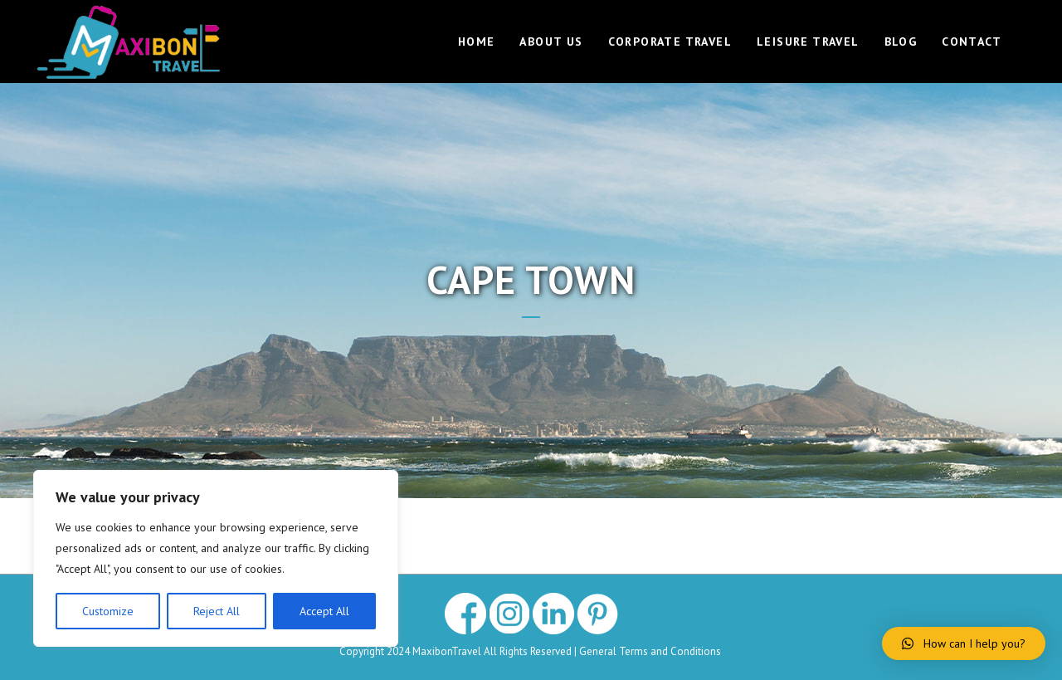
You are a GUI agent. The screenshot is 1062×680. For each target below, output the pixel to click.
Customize (108, 611)
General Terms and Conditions (651, 651)
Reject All (216, 611)
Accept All (324, 611)
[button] (963, 643)
